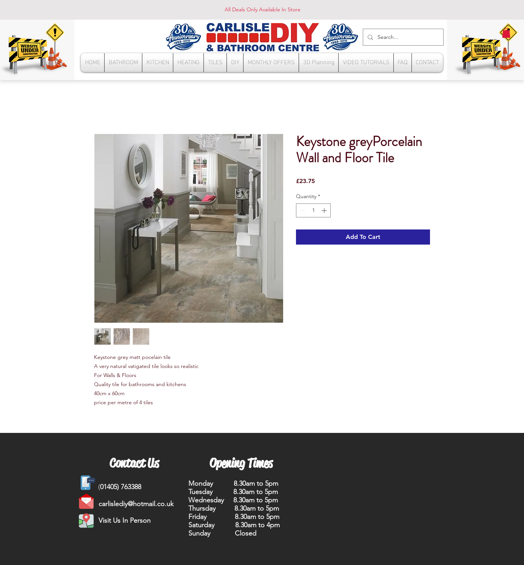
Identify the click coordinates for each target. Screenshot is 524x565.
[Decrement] (302, 210)
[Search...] (402, 37)
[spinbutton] (313, 210)
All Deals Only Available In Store (263, 9)
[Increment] (325, 210)
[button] (506, 33)
